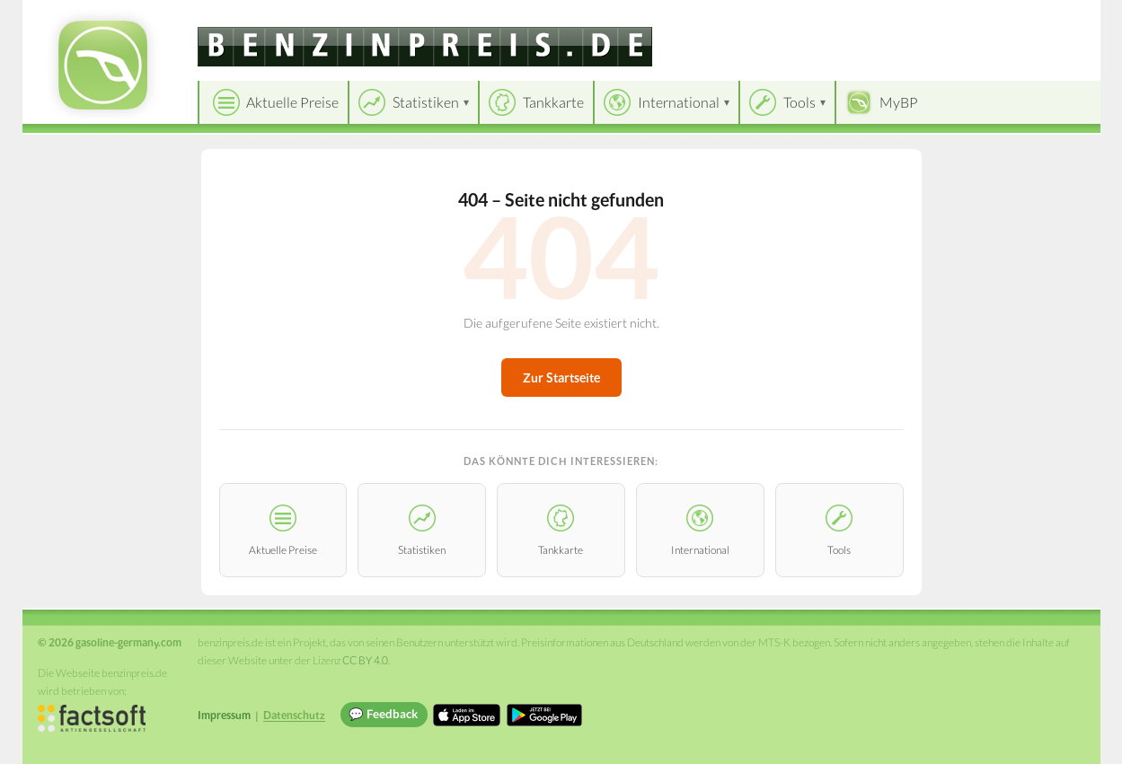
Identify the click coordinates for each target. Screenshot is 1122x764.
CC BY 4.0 (365, 660)
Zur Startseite (561, 377)
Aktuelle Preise (292, 101)
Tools (799, 101)
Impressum (224, 715)
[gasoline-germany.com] (425, 46)
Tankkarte (553, 101)
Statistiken (426, 101)
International (679, 101)
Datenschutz (294, 715)
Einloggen (1057, 17)
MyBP (898, 101)
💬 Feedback (383, 714)
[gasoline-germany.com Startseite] (103, 65)
